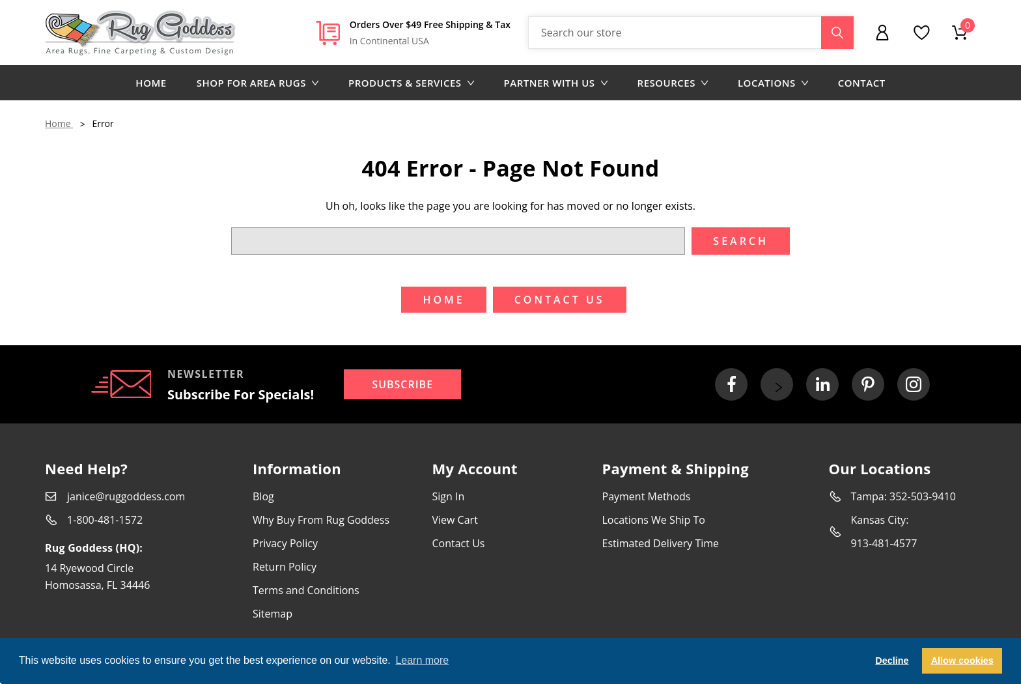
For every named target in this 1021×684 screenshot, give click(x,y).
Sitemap (272, 613)
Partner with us (556, 82)
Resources (672, 82)
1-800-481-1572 (105, 520)
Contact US (559, 299)
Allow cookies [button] (962, 660)
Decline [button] (891, 660)
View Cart (455, 520)
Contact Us (458, 543)
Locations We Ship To (653, 520)
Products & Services (411, 82)
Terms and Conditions (306, 590)
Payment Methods (646, 496)
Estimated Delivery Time (661, 543)
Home (150, 82)
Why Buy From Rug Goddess (321, 520)
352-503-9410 (922, 496)
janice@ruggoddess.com (126, 496)
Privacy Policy (285, 543)
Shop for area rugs (257, 82)
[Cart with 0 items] (960, 32)
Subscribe (402, 384)
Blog (263, 496)
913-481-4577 (884, 543)
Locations (773, 82)
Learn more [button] (422, 660)
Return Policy (284, 567)
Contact (862, 82)
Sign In (448, 496)
